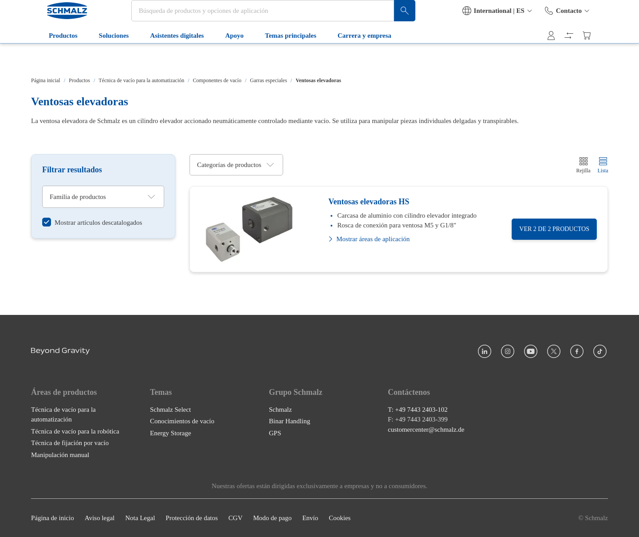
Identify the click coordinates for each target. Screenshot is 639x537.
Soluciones (103, 56)
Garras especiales (268, 80)
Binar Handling (289, 421)
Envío (310, 517)
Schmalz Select (170, 409)
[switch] (92, 223)
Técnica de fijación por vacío (70, 442)
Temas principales (280, 56)
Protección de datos (191, 517)
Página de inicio (52, 517)
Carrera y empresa (354, 56)
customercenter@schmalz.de (426, 429)
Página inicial (45, 80)
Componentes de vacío (217, 80)
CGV (236, 517)
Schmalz (280, 409)
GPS (275, 433)
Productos (52, 56)
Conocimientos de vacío (182, 421)
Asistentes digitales (166, 56)
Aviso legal (100, 517)
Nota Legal (140, 517)
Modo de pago (272, 517)
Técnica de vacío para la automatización (141, 80)
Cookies (340, 517)
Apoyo (224, 56)
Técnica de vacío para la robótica (75, 431)
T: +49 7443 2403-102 (418, 409)
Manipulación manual (60, 454)
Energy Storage (170, 433)
